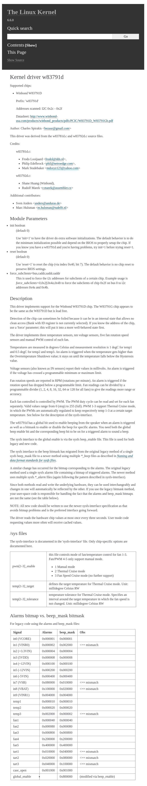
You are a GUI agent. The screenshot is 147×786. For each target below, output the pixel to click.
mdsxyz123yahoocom (62, 168)
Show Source (15, 60)
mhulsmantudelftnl (52, 207)
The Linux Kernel (31, 12)
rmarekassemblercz (56, 188)
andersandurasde (47, 203)
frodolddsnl (54, 159)
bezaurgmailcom (56, 128)
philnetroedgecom (59, 163)
